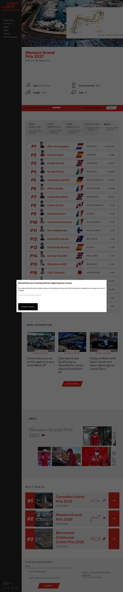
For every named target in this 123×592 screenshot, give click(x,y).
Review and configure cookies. (30, 295)
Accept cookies (28, 307)
